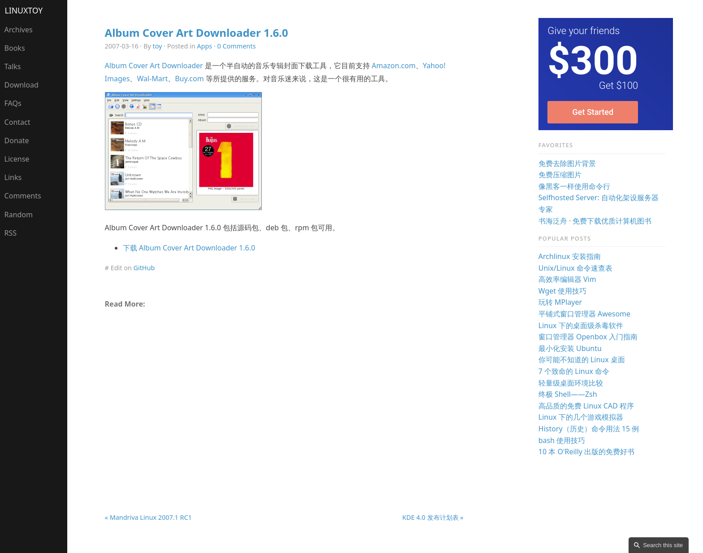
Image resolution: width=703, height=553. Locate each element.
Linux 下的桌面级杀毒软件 (580, 325)
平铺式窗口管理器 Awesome (584, 314)
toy (157, 46)
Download (21, 85)
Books (14, 48)
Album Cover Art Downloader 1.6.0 (196, 32)
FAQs (13, 103)
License (17, 159)
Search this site (663, 545)
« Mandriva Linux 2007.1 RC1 (148, 517)
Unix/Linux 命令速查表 (575, 268)
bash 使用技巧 (562, 440)
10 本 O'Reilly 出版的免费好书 (586, 451)
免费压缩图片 (559, 175)
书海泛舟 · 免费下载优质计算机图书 (595, 221)
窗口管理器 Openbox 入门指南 (588, 337)
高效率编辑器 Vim (567, 279)
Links (13, 177)
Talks (12, 66)
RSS (10, 233)
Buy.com (189, 78)
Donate (16, 140)
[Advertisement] (284, 389)
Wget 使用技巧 (562, 291)
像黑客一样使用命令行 (574, 186)
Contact (17, 122)
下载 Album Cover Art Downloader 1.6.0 (189, 248)
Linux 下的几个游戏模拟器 (580, 417)
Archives (18, 30)
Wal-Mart (152, 78)
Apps (204, 46)
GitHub (144, 267)
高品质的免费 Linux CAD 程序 (586, 406)
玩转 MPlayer (560, 302)
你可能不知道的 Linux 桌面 (581, 359)
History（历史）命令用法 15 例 (588, 429)
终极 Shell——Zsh (567, 394)
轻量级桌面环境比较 (570, 383)
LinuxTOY (24, 10)
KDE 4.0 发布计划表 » (432, 517)
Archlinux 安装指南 (569, 256)
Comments (22, 196)
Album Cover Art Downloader (154, 65)
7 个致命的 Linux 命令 (573, 371)
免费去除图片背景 (567, 163)
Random (18, 214)
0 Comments (236, 46)
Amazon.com (394, 65)
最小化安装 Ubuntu (570, 348)
